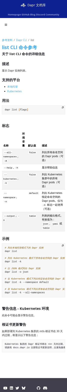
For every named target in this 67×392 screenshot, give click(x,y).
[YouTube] (5, 388)
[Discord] (45, 388)
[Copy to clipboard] (62, 107)
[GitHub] (38, 388)
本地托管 (12, 86)
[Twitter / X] (17, 388)
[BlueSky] (23, 388)
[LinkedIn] (11, 388)
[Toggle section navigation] (6, 24)
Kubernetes (14, 91)
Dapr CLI (21, 40)
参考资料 (7, 40)
